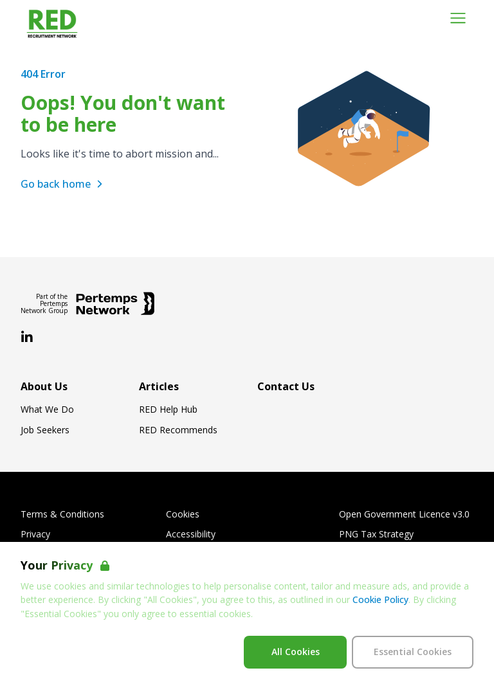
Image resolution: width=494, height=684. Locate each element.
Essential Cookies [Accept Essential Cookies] (413, 651)
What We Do (47, 409)
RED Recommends (178, 430)
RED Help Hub (168, 409)
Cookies (182, 514)
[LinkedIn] (27, 337)
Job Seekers (45, 430)
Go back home (63, 184)
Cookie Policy (380, 599)
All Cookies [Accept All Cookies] (295, 651)
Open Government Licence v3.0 (404, 514)
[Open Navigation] (458, 18)
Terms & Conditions (62, 514)
